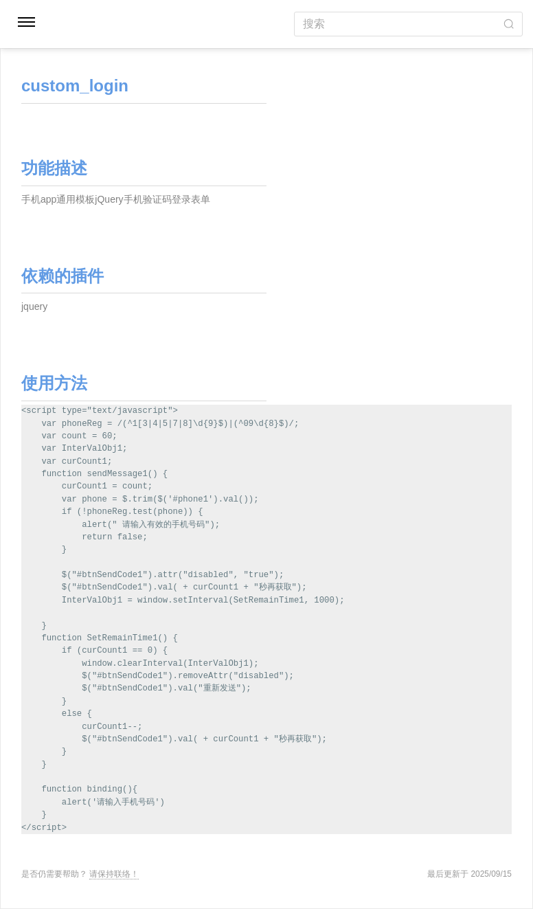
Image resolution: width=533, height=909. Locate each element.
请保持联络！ (114, 874)
